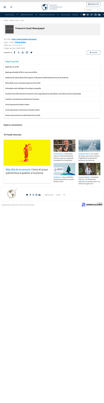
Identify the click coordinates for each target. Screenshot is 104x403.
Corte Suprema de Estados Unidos (17, 104)
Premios (87, 15)
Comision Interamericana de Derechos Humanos (22, 99)
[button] (93, 4)
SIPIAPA (6, 20)
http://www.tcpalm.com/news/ (24, 39)
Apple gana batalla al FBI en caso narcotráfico (21, 72)
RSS (64, 195)
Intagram (36, 195)
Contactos (58, 195)
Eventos (75, 15)
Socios (98, 15)
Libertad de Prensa (26, 15)
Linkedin (39, 195)
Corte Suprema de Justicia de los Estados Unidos (22, 110)
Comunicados (65, 15)
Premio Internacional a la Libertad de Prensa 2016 (22, 115)
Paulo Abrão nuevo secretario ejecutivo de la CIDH (22, 83)
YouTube (27, 195)
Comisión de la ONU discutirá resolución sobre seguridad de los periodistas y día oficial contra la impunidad (43, 94)
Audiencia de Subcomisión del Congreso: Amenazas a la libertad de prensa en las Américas (36, 78)
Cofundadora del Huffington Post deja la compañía (23, 88)
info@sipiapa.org (48, 195)
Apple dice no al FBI (12, 67)
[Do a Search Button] (10, 7)
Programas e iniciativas (47, 15)
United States (20, 42)
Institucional (9, 15)
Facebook (30, 195)
